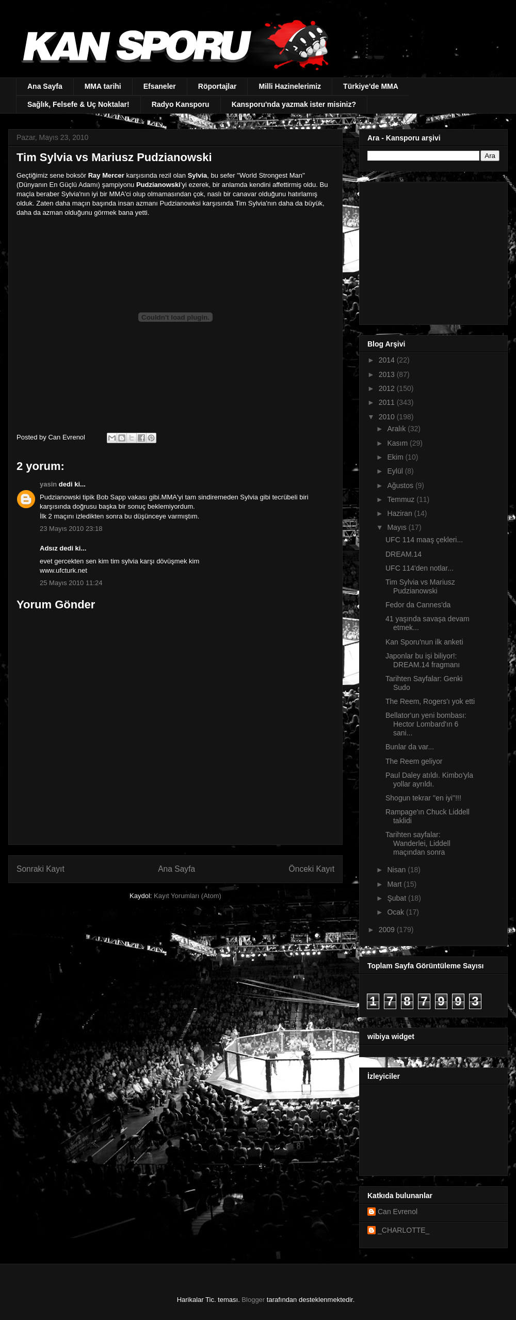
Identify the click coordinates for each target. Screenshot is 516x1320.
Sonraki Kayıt (40, 869)
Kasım (398, 443)
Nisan (397, 870)
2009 (388, 929)
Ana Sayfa (44, 86)
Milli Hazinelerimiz (290, 86)
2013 (388, 374)
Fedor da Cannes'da (417, 605)
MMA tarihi (103, 86)
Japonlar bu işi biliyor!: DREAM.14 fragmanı (422, 660)
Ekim (396, 457)
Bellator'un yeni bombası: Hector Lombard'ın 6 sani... (425, 724)
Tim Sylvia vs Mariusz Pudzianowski (420, 586)
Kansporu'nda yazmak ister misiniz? (294, 104)
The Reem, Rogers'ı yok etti (430, 701)
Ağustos (401, 485)
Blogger (253, 1299)
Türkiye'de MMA (370, 86)
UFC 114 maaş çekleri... (424, 540)
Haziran (400, 513)
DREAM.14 (403, 554)
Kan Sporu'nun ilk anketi (424, 642)
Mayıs (397, 527)
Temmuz (401, 499)
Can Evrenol (397, 1211)
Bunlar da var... (409, 747)
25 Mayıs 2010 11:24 (71, 583)
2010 (388, 417)
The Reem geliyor (414, 761)
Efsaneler (159, 86)
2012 (388, 388)
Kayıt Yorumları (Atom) (187, 896)
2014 (388, 360)
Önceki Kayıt (311, 869)
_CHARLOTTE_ (403, 1230)
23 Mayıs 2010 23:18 (71, 528)
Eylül (396, 471)
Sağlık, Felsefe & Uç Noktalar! (78, 104)
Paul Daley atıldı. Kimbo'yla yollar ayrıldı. (429, 779)
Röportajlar (217, 86)
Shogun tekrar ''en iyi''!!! (423, 798)
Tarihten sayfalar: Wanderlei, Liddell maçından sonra (417, 843)
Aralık (397, 429)
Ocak (396, 912)
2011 (388, 402)
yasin (48, 484)
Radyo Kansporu (180, 104)
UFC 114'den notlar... (419, 568)
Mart (395, 884)
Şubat (397, 898)
